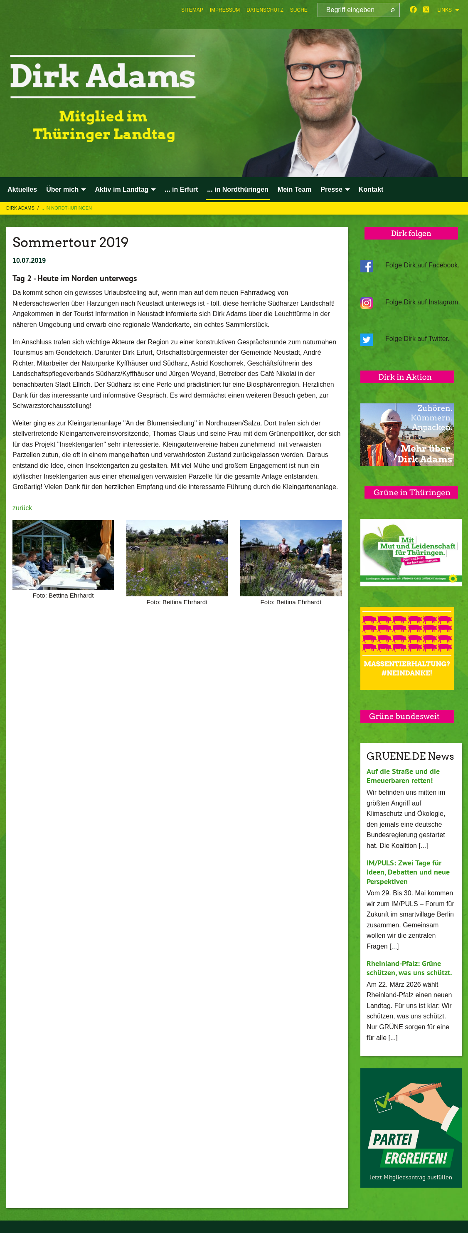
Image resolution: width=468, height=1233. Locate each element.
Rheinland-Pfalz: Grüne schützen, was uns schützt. (409, 968)
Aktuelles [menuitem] (22, 189)
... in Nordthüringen (66, 207)
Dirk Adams (21, 207)
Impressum (225, 10)
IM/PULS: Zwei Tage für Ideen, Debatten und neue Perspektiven (408, 872)
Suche (299, 10)
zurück (22, 507)
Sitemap (192, 10)
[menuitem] (192, 10)
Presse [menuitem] (331, 189)
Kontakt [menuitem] (371, 189)
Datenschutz (264, 10)
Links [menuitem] (444, 10)
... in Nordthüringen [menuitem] (237, 189)
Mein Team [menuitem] (295, 189)
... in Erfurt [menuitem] (181, 189)
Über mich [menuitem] (62, 189)
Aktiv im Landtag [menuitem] (121, 189)
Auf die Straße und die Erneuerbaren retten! (403, 776)
